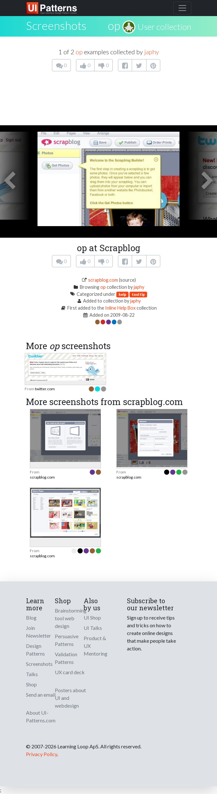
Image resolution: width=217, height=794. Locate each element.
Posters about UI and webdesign (70, 698)
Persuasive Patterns (67, 640)
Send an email (40, 695)
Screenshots (39, 664)
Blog (31, 617)
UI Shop (92, 617)
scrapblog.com (103, 280)
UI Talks (93, 628)
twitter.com (45, 388)
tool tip (138, 294)
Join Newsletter (38, 632)
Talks (32, 674)
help (122, 294)
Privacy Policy (41, 754)
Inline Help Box (120, 308)
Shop (31, 684)
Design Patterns (35, 650)
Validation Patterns (66, 658)
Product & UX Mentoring (95, 646)
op (114, 25)
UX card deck (70, 672)
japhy (151, 52)
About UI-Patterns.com (40, 716)
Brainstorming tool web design (71, 618)
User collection (164, 27)
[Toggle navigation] (182, 8)
